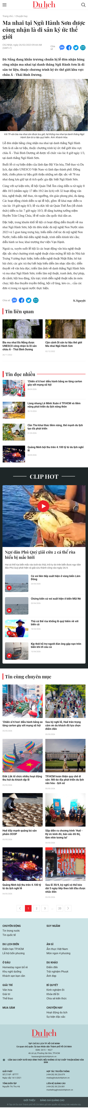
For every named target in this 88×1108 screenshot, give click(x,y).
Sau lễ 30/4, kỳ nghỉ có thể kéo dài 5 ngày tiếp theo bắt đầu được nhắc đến (65, 889)
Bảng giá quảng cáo (52, 1101)
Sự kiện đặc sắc (55, 1017)
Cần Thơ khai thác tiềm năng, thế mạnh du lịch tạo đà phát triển (55, 427)
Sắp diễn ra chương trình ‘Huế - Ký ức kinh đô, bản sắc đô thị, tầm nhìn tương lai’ (64, 835)
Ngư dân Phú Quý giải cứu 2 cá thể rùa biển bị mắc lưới (40, 555)
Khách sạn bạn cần (13, 976)
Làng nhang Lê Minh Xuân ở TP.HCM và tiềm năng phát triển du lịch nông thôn (54, 405)
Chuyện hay (21, 16)
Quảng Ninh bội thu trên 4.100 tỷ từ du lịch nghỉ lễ (56, 449)
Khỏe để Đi (52, 994)
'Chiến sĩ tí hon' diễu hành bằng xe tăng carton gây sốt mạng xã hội (55, 383)
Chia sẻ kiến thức (56, 999)
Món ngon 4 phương (58, 954)
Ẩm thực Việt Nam (57, 949)
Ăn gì (49, 944)
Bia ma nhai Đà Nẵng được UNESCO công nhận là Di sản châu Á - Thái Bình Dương (19, 346)
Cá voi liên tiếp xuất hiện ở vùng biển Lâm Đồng (55, 578)
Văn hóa (7, 990)
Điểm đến (52, 968)
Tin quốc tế (9, 935)
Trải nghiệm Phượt (57, 972)
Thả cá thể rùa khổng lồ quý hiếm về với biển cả (54, 623)
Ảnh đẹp (51, 976)
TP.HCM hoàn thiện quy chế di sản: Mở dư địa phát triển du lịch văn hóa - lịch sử (64, 780)
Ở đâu (6, 963)
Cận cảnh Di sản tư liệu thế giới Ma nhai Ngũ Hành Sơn (63, 344)
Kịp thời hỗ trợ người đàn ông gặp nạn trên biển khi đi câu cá (56, 646)
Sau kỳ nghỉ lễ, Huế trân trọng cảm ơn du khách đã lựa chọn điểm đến (63, 726)
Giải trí (7, 985)
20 (59, 909)
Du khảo (52, 963)
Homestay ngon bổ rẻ (15, 968)
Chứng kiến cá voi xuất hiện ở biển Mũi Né (56, 599)
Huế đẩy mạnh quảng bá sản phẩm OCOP (19, 833)
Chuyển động (11, 926)
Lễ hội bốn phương (13, 954)
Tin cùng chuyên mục (28, 677)
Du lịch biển (10, 944)
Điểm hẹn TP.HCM (13, 949)
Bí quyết (52, 985)
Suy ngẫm (53, 926)
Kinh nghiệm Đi (55, 990)
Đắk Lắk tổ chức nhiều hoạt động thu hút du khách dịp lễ (22, 778)
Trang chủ (7, 16)
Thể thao (7, 999)
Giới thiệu (29, 1101)
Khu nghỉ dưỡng (11, 972)
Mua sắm (8, 1008)
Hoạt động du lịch (56, 1013)
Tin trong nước (11, 931)
